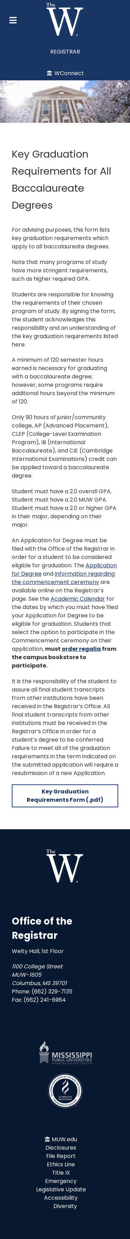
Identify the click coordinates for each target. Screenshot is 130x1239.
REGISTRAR (65, 52)
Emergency (61, 1181)
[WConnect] (65, 73)
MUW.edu (64, 1139)
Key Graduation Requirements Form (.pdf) (65, 796)
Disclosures (60, 1148)
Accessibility (61, 1198)
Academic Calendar (78, 599)
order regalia (81, 649)
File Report (61, 1156)
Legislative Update (61, 1189)
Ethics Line (61, 1164)
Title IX (61, 1173)
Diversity (65, 1206)
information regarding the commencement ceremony (63, 578)
